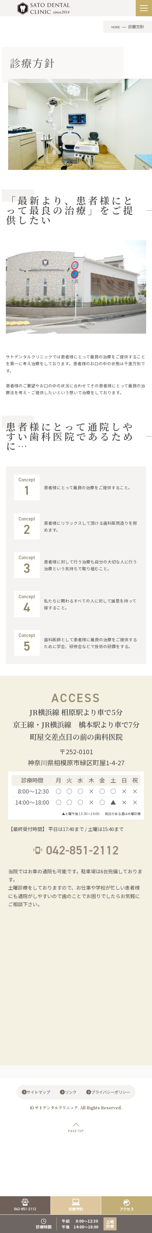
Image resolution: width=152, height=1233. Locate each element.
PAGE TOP (76, 1167)
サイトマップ (37, 1127)
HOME (114, 27)
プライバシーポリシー (112, 1127)
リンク (71, 1127)
